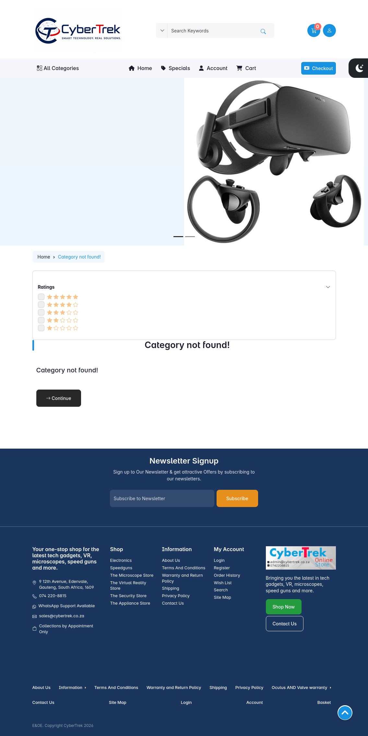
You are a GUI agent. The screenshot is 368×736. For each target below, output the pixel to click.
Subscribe (237, 498)
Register (222, 567)
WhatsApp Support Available (67, 605)
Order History (227, 575)
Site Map (222, 597)
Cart (246, 68)
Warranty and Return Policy (182, 578)
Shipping (170, 588)
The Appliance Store (130, 603)
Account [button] (213, 68)
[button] (313, 30)
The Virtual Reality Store (128, 585)
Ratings (184, 287)
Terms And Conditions (183, 567)
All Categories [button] (58, 68)
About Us (171, 560)
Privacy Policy (176, 595)
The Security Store (128, 595)
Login (219, 560)
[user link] (329, 30)
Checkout (318, 68)
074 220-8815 (52, 595)
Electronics (121, 560)
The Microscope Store (132, 575)
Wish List (222, 582)
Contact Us (173, 603)
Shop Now (284, 606)
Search (221, 589)
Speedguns (121, 567)
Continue (58, 398)
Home (140, 68)
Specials (175, 68)
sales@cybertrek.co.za (61, 615)
